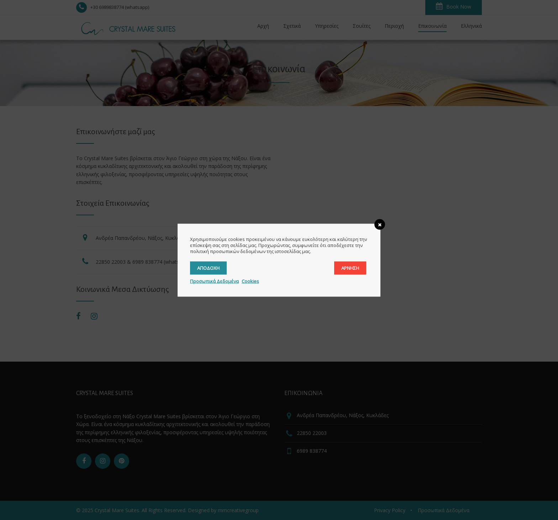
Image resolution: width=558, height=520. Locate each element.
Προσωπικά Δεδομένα (214, 281)
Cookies (250, 281)
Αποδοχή (208, 267)
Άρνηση (350, 267)
